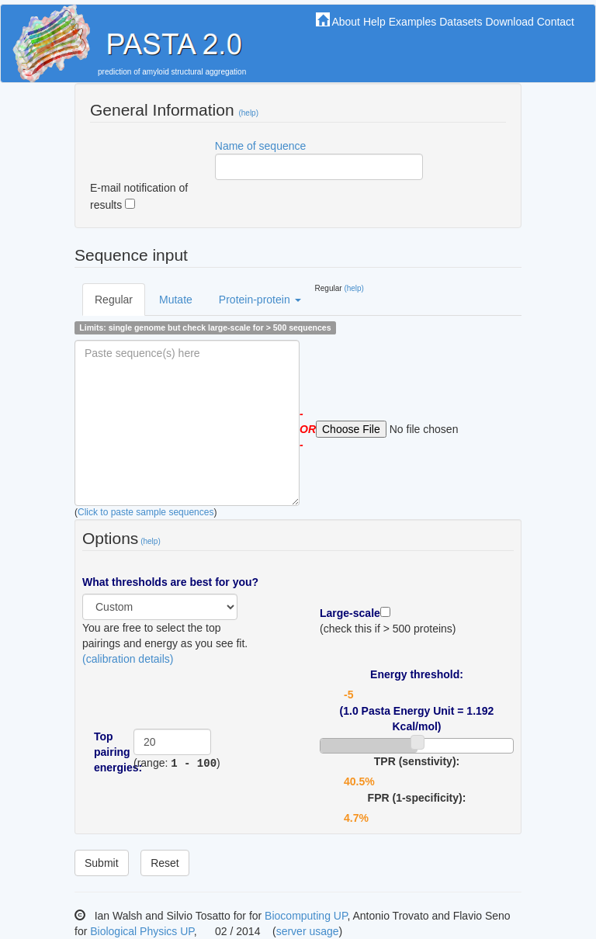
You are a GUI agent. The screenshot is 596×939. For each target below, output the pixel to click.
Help (374, 22)
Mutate (175, 299)
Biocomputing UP (306, 916)
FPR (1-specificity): (417, 798)
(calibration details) (128, 659)
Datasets (460, 22)
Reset (165, 863)
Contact (555, 22)
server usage (307, 931)
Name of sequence (261, 146)
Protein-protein (260, 299)
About (345, 22)
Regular (114, 299)
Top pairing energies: (108, 752)
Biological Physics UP (142, 931)
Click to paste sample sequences (145, 512)
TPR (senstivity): (416, 761)
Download (509, 22)
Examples (412, 22)
